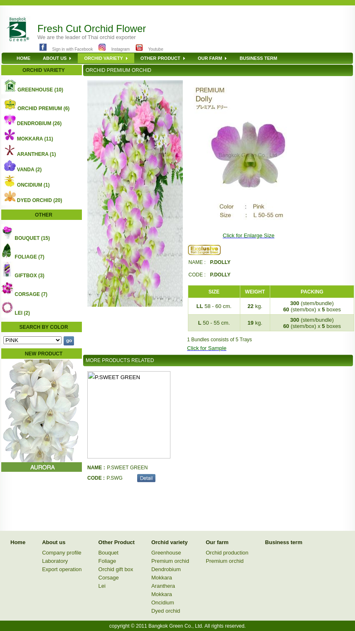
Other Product (117, 542)
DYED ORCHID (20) (39, 200)
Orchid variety (169, 542)
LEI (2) (22, 313)
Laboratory (55, 561)
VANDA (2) (29, 170)
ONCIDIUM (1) (33, 185)
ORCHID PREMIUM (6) (43, 108)
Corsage (109, 577)
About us (53, 542)
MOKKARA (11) (35, 139)
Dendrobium (166, 569)
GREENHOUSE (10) (40, 90)
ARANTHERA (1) (36, 154)
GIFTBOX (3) (29, 276)
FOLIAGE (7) (29, 257)
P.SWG (114, 478)
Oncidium (162, 602)
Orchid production (227, 553)
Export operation (61, 569)
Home (17, 542)
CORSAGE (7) (31, 294)
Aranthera (163, 586)
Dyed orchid (165, 611)
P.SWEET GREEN (127, 468)
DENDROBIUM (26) (39, 123)
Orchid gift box (116, 569)
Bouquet (108, 553)
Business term (284, 542)
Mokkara (161, 577)
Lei (102, 586)
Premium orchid (170, 561)
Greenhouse (166, 553)
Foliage (107, 561)
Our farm (217, 542)
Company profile (61, 553)
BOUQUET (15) (32, 238)
